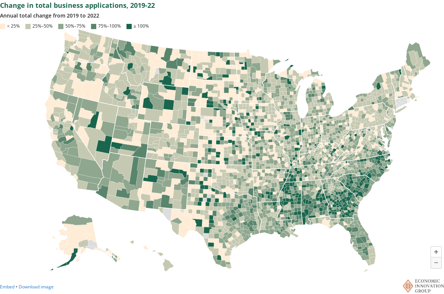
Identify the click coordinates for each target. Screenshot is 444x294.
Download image (36, 287)
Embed (7, 287)
